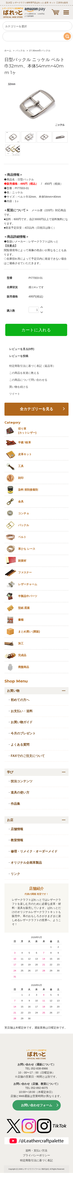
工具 (21, 466)
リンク (15, 873)
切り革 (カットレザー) (27, 430)
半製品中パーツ (27, 596)
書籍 (21, 619)
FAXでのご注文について (28, 755)
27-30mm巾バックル (39, 50)
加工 (21, 643)
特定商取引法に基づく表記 (36, 1160)
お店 (10, 820)
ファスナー (25, 572)
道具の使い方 (20, 792)
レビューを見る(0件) (21, 349)
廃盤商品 (23, 667)
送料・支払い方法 (36, 1150)
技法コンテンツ (22, 781)
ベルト (22, 537)
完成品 (22, 655)
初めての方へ (20, 699)
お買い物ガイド (22, 722)
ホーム (7, 50)
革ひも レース (26, 549)
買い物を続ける (18, 386)
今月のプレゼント (23, 733)
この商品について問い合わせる (28, 379)
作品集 (15, 803)
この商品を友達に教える (24, 372)
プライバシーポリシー (36, 1155)
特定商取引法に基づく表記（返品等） (32, 365)
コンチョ (23, 513)
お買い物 (13, 690)
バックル (20, 50)
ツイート (14, 393)
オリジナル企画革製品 (26, 862)
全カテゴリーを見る (36, 409)
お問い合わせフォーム (36, 1105)
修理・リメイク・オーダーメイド (34, 851)
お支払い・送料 (22, 711)
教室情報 (17, 840)
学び (10, 772)
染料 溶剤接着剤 (28, 489)
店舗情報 (17, 829)
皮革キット (25, 454)
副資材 (22, 560)
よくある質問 (20, 744)
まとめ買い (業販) (29, 631)
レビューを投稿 (18, 356)
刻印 (21, 478)
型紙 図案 (24, 608)
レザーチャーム (27, 584)
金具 (21, 501)
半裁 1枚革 (24, 442)
